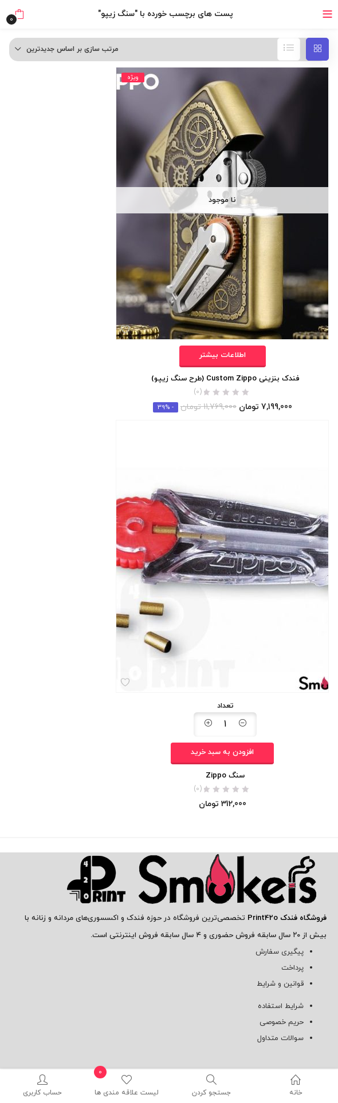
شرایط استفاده (281, 1006)
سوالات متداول (280, 1038)
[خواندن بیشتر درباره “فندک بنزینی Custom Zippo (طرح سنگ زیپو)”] (222, 356)
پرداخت (292, 968)
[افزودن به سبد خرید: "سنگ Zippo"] (222, 753)
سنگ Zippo (225, 776)
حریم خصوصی (282, 1022)
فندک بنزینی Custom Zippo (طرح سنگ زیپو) (225, 379)
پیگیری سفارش (280, 952)
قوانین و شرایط (280, 984)
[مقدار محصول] (225, 724)
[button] (19, 14)
